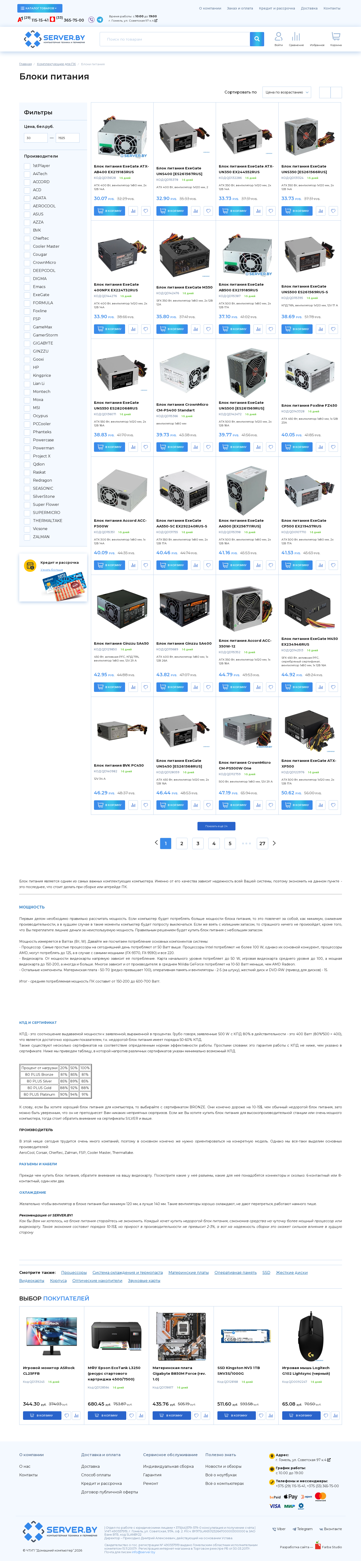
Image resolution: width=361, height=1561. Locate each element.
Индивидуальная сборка (168, 1466)
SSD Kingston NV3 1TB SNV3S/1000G (238, 1370)
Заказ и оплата (240, 8)
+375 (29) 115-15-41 (290, 1486)
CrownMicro (44, 263)
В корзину (110, 211)
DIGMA (40, 279)
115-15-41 (40, 20)
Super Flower (46, 505)
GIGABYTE (43, 343)
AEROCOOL (44, 206)
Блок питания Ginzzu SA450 (121, 643)
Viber (279, 1529)
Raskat (39, 472)
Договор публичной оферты (109, 1492)
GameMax (42, 327)
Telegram (302, 1529)
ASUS (38, 214)
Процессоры (74, 1272)
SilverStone (44, 496)
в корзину (45, 1415)
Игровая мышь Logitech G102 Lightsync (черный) (306, 1370)
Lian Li (38, 384)
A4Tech (40, 174)
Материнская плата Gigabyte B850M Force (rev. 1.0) (179, 1373)
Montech (41, 392)
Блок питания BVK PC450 (119, 765)
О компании (210, 8)
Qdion (39, 464)
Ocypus (40, 416)
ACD (37, 190)
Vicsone (40, 529)
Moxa (38, 400)
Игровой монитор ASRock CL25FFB (49, 1370)
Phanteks (42, 432)
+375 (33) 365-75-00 (323, 1486)
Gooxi (38, 359)
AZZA (38, 222)
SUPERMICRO (46, 513)
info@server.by (143, 1552)
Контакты (331, 8)
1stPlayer (41, 166)
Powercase (43, 440)
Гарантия (152, 1475)
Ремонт (150, 1483)
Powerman (43, 448)
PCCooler (42, 424)
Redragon (42, 480)
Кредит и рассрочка (277, 8)
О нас (24, 1466)
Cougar (40, 254)
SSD (266, 1272)
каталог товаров (38, 8)
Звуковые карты (144, 1280)
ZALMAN (41, 537)
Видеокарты (31, 1280)
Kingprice (42, 375)
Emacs (39, 287)
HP (36, 367)
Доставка (309, 8)
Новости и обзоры (223, 1466)
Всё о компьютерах (224, 1483)
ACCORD (41, 182)
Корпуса (58, 1280)
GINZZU (41, 351)
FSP (37, 319)
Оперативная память (236, 1272)
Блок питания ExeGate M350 (184, 287)
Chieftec (41, 238)
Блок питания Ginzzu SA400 (184, 643)
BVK (37, 230)
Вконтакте (330, 1529)
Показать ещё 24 (216, 826)
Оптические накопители (97, 1280)
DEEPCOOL (44, 271)
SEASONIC (43, 488)
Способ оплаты (96, 1475)
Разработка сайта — (297, 1547)
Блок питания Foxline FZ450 (309, 405)
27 (262, 843)
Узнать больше (52, 569)
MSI (36, 408)
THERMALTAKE (47, 521)
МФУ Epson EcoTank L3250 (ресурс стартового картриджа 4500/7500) (114, 1373)
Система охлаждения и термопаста (128, 1272)
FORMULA (43, 303)
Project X (42, 456)
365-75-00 (74, 20)
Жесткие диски (292, 1272)
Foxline (40, 311)
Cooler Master (46, 246)
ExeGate (41, 295)
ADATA (39, 198)
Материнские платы (189, 1272)
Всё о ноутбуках (221, 1475)
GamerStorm (45, 335)
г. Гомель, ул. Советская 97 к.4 (133, 20)
